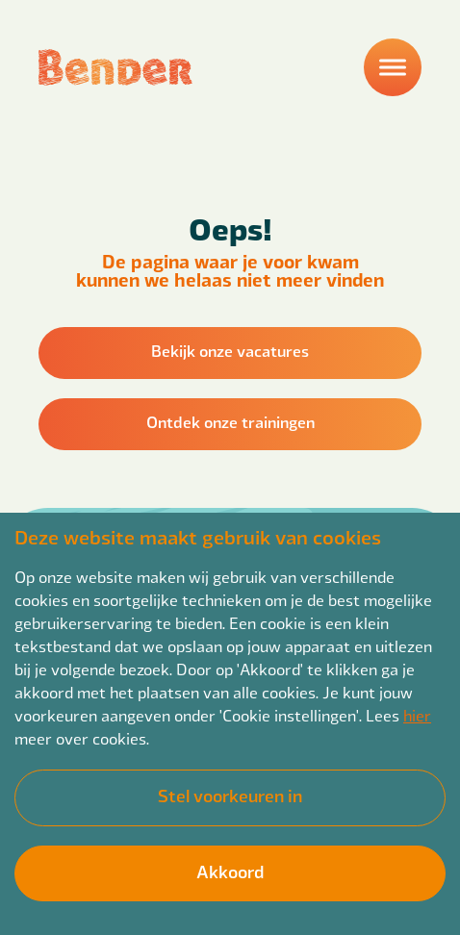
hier (417, 715)
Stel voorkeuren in (230, 795)
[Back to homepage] (115, 67)
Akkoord (230, 871)
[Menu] (393, 67)
